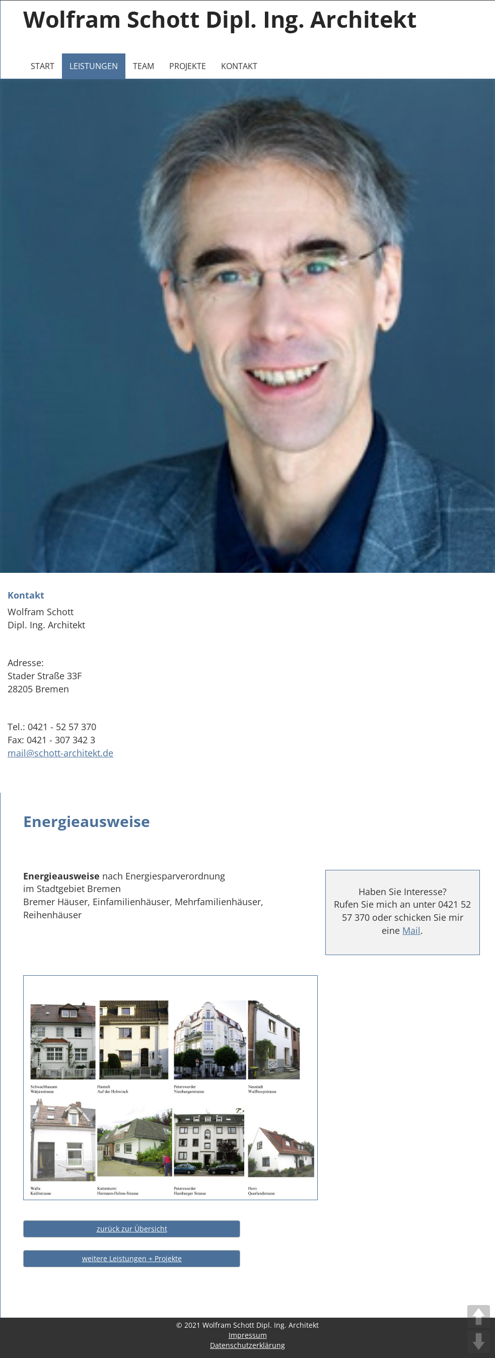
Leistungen (93, 66)
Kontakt (239, 66)
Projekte (187, 66)
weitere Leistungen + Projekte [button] (132, 1258)
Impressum (248, 1335)
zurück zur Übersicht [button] (132, 1228)
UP (478, 1316)
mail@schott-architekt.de (60, 753)
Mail (411, 930)
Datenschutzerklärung (247, 1345)
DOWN (478, 1341)
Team (143, 66)
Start (42, 66)
